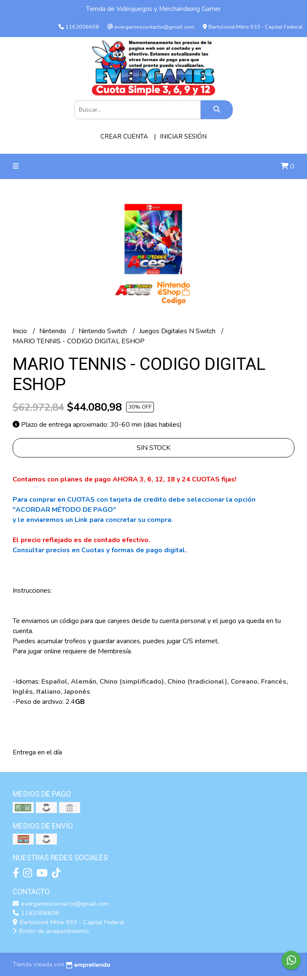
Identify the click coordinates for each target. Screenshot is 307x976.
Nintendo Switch (103, 331)
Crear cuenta (124, 136)
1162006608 (36, 913)
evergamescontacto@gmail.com (61, 903)
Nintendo (53, 331)
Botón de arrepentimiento (51, 931)
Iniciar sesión (183, 136)
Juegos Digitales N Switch (178, 331)
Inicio (21, 331)
